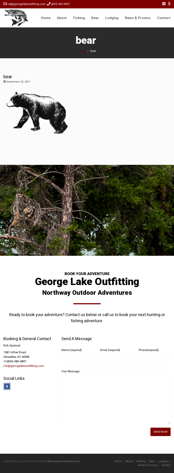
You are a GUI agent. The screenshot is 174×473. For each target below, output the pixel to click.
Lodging (111, 18)
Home (46, 18)
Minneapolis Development (63, 461)
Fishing (79, 18)
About (62, 18)
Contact (164, 18)
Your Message (70, 371)
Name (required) (71, 350)
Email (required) (110, 350)
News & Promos (138, 18)
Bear (95, 18)
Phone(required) (149, 350)
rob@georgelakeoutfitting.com (23, 366)
